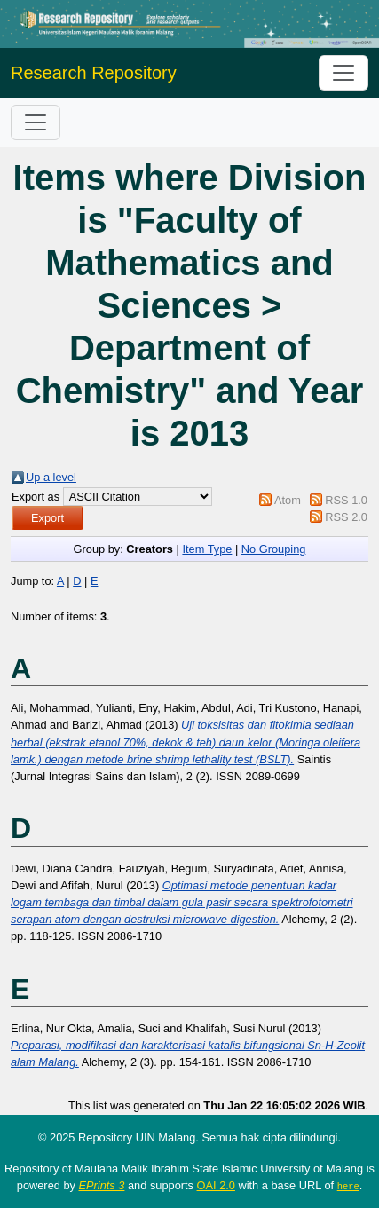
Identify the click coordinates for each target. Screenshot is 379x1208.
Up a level (51, 477)
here (348, 1186)
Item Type (207, 549)
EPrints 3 (102, 1185)
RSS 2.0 (346, 517)
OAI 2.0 (216, 1185)
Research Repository (94, 73)
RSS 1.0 (346, 500)
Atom (287, 500)
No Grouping (273, 549)
